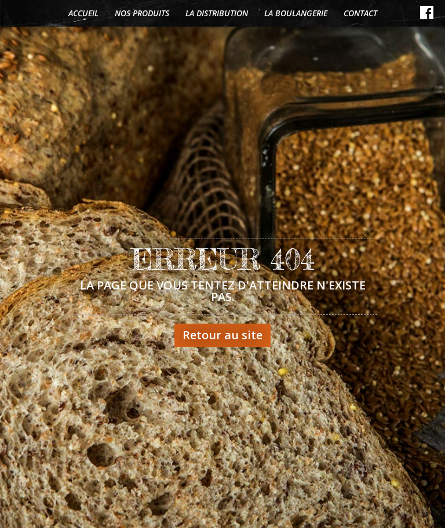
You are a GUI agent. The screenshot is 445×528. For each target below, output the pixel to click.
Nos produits (142, 13)
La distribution (216, 13)
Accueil (83, 13)
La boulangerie (295, 13)
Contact (360, 13)
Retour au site (222, 335)
